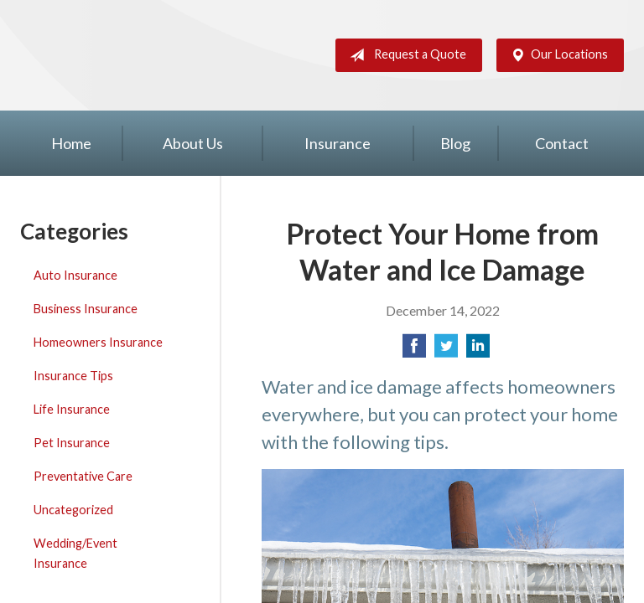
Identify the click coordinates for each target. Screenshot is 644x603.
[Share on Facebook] (414, 350)
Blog (455, 143)
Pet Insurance (72, 443)
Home (71, 143)
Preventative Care (83, 476)
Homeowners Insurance (98, 342)
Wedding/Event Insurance (75, 553)
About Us (193, 143)
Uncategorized (73, 509)
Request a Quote (404, 55)
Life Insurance (72, 409)
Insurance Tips (73, 375)
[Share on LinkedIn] (478, 350)
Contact (562, 143)
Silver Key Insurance (97, 55)
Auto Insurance (75, 275)
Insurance (337, 143)
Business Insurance (86, 309)
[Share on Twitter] (446, 350)
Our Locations (556, 55)
